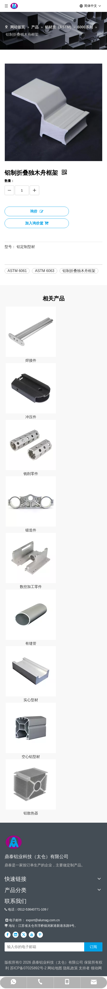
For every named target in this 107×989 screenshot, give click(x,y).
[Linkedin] (15, 935)
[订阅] (93, 946)
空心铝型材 (31, 757)
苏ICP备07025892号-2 (28, 968)
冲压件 (30, 417)
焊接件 (30, 360)
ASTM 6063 (44, 271)
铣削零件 (30, 474)
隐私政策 (70, 968)
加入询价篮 (36, 223)
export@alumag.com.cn (43, 920)
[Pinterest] (40, 935)
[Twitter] (24, 935)
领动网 (96, 968)
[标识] (14, 842)
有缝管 (30, 643)
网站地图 (54, 968)
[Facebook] (7, 935)
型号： (10, 247)
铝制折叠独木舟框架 (79, 271)
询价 (36, 211)
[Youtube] (32, 935)
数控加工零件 (31, 587)
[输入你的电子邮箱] (43, 947)
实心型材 (30, 700)
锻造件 (30, 530)
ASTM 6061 (17, 271)
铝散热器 (30, 813)
